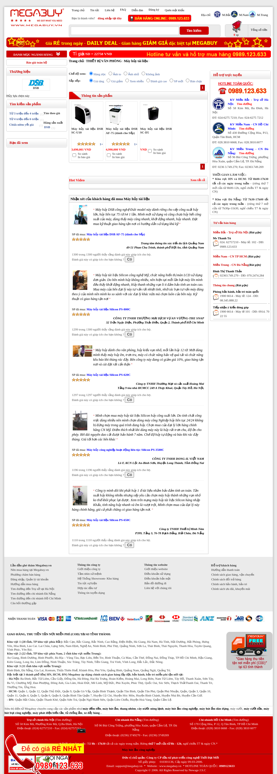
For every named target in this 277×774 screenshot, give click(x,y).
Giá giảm (117, 81)
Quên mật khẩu (174, 10)
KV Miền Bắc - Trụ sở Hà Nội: (248, 101)
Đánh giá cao (159, 81)
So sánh (83, 153)
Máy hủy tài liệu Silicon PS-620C (108, 374)
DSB (36, 88)
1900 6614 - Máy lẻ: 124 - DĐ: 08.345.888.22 (239, 298)
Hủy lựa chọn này (17, 95)
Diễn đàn (137, 10)
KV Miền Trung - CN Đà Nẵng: (248, 151)
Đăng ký (154, 9)
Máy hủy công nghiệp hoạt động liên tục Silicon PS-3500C (125, 449)
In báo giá (84, 157)
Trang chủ (78, 10)
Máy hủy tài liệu (136, 61)
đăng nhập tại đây (110, 18)
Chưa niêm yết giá (21, 124)
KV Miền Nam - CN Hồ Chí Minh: (248, 126)
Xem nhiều (137, 81)
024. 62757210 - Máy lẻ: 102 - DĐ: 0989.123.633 (242, 244)
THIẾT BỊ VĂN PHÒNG (104, 61)
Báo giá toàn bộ (36, 62)
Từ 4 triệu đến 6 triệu (24, 119)
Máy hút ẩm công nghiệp (138, 749)
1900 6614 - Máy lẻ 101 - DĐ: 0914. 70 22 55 (244, 314)
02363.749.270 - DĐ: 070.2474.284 (242, 275)
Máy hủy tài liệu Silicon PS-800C (108, 309)
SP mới (178, 81)
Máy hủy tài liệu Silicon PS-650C (108, 520)
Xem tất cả (197, 180)
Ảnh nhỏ (133, 74)
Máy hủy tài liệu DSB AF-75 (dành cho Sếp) (115, 234)
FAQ (123, 9)
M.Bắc (226, 15)
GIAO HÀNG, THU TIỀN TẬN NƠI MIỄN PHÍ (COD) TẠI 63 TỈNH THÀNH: (59, 634)
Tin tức (94, 10)
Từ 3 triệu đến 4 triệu (24, 113)
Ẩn (81, 731)
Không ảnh (153, 74)
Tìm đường (244, 103)
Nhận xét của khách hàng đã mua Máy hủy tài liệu (110, 199)
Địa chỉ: (206, 15)
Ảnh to (117, 74)
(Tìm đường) (63, 719)
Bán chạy (196, 81)
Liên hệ (109, 10)
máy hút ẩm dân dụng (214, 708)
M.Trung (262, 15)
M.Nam (243, 15)
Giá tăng (99, 81)
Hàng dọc (100, 74)
